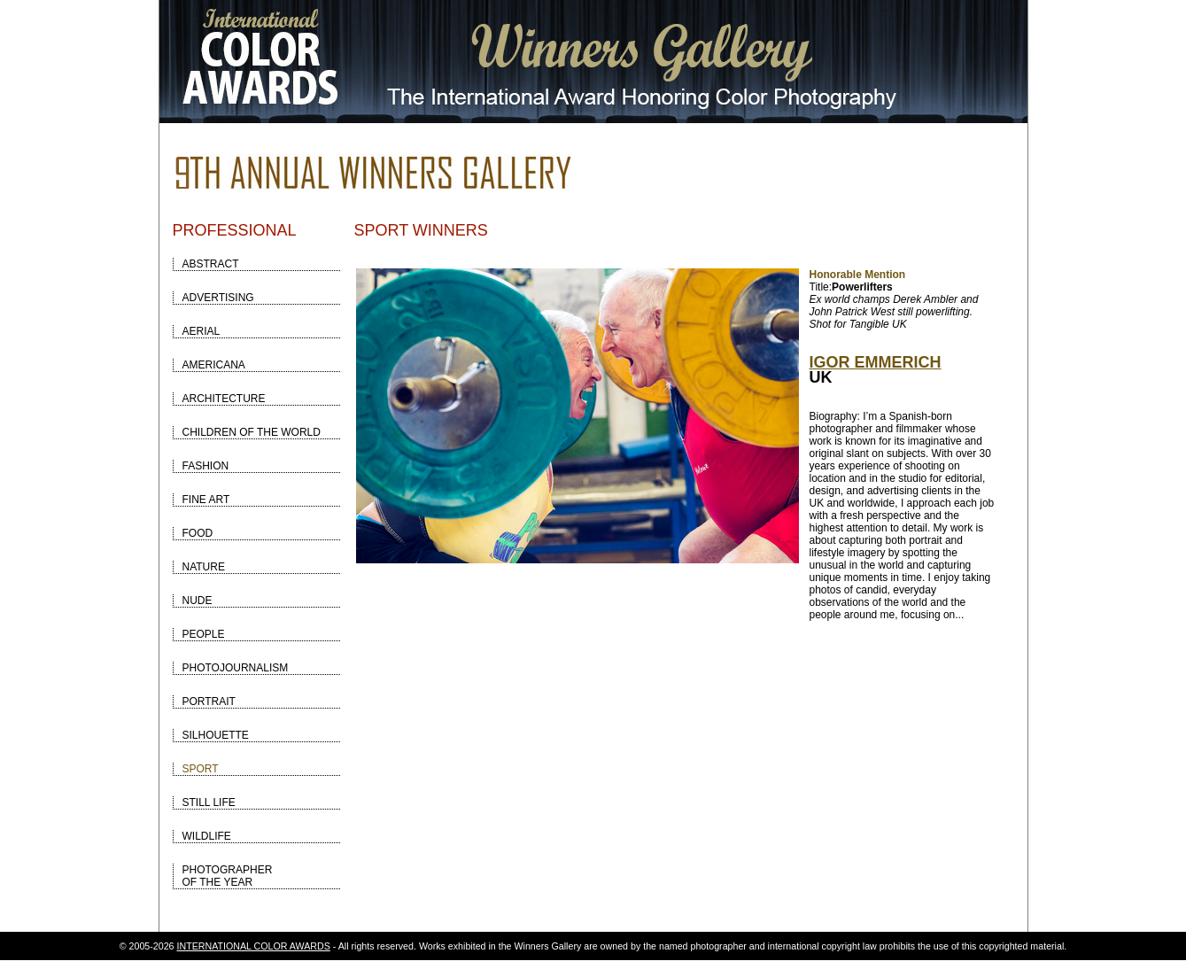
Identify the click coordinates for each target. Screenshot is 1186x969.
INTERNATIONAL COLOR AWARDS (253, 946)
